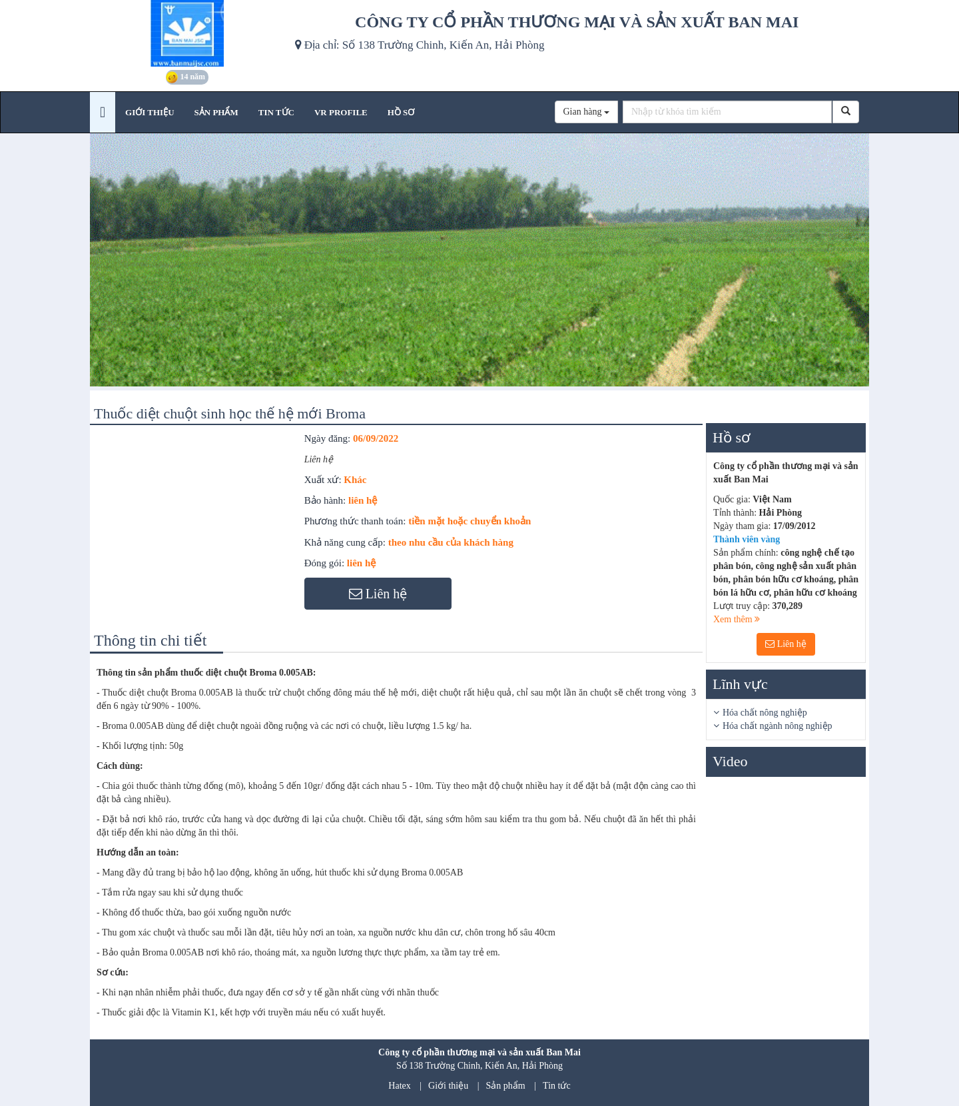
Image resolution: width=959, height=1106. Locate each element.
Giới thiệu (448, 1086)
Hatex (399, 1086)
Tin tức (557, 1086)
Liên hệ (785, 644)
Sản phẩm (505, 1086)
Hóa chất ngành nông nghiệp (777, 726)
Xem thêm (736, 619)
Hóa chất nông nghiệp (765, 713)
